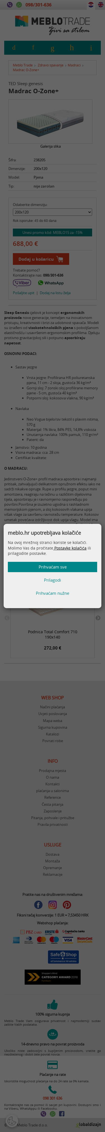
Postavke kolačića (70, 548)
